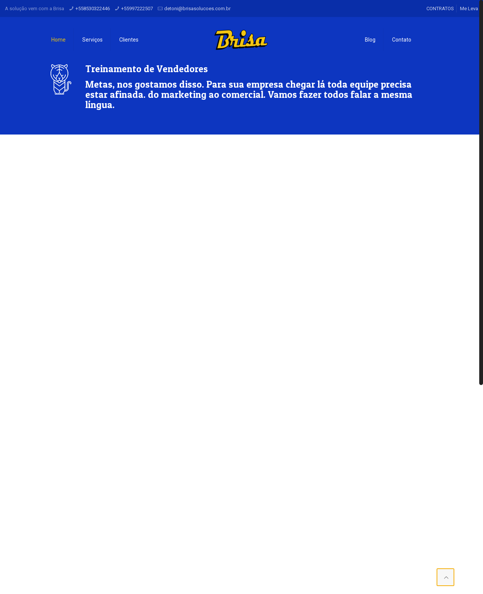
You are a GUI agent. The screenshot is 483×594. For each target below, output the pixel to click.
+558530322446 (92, 8)
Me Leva (469, 8)
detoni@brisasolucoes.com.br (197, 8)
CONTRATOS (440, 8)
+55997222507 (137, 8)
